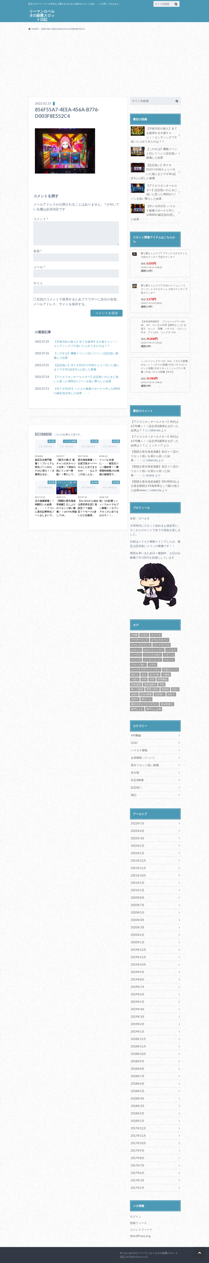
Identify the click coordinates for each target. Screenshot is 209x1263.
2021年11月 (138, 868)
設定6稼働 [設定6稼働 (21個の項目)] (146, 694)
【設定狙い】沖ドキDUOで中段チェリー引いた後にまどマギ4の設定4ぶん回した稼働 (86, 367)
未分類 (135, 772)
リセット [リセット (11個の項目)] (169, 659)
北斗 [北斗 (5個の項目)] (144, 674)
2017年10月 (138, 1143)
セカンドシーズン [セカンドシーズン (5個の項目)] (153, 649)
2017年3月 (137, 1180)
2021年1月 (137, 890)
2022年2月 (137, 845)
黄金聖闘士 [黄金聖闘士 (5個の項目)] (167, 704)
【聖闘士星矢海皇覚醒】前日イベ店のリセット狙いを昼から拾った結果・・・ (155, 456)
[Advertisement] (104, 64)
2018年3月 (137, 1106)
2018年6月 (137, 1083)
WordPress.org (140, 1236)
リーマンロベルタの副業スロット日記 (42, 15)
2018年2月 (137, 1113)
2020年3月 (137, 927)
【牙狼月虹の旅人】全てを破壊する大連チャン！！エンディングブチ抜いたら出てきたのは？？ (86, 344)
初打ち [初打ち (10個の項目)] (134, 674)
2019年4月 (137, 1009)
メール (39, 267)
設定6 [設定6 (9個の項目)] (134, 694)
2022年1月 (137, 853)
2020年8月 (137, 897)
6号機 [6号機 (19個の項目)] (134, 634)
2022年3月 (137, 838)
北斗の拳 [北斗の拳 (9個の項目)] (154, 674)
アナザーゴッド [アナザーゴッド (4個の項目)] (139, 639)
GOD (134, 742)
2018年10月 (138, 1053)
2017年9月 (137, 1150)
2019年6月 (137, 994)
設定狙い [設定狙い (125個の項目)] (159, 694)
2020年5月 (137, 912)
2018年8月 (137, 1068)
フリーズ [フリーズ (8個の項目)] (136, 659)
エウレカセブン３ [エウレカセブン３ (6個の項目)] (140, 644)
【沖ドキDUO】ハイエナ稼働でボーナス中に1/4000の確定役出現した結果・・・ (87, 391)
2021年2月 (137, 882)
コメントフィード (141, 1229)
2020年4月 (137, 920)
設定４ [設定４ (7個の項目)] (171, 694)
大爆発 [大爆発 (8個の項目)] (166, 674)
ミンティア (156, 445)
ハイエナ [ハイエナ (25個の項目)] (171, 649)
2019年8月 (137, 979)
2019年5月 (137, 1001)
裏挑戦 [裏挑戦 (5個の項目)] (165, 689)
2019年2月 (137, 1024)
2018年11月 (138, 1046)
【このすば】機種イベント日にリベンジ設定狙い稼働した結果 (86, 355)
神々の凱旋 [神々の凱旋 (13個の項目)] (137, 689)
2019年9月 (137, 972)
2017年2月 (137, 1187)
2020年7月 (137, 905)
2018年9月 (137, 1061)
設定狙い (136, 787)
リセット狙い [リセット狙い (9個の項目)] (138, 664)
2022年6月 (137, 830)
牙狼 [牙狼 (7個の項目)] (161, 684)
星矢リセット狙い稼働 (145, 765)
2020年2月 (137, 934)
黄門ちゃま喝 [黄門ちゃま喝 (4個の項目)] (153, 709)
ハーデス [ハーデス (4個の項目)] (136, 654)
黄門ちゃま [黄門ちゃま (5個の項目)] (137, 709)
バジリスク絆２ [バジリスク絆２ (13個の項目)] (152, 654)
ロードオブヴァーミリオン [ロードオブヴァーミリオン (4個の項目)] (145, 669)
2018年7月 (137, 1076)
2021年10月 (138, 875)
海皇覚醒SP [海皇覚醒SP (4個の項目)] (150, 684)
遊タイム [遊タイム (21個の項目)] (146, 699)
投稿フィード (138, 1223)
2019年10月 (138, 964)
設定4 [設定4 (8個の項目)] (175, 689)
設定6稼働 (137, 780)
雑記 (133, 794)
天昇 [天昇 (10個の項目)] (152, 679)
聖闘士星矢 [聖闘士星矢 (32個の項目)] (152, 689)
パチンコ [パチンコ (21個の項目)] (169, 654)
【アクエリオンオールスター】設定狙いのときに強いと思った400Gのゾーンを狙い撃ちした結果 (86, 379)
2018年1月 (137, 1120)
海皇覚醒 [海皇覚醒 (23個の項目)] (136, 684)
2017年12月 (138, 1128)
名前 (37, 251)
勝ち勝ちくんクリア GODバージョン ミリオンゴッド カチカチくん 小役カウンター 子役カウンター (164, 289)
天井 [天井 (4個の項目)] (144, 679)
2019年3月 (137, 1016)
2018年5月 (137, 1091)
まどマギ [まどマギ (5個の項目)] (156, 634)
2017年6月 (137, 1173)
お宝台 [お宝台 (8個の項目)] (144, 634)
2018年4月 (137, 1098)
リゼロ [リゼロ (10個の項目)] (152, 664)
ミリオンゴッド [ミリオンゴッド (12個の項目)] (152, 659)
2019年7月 (137, 987)
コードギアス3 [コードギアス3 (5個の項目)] (161, 644)
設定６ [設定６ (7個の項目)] (134, 699)
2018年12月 (138, 1039)
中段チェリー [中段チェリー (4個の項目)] (170, 669)
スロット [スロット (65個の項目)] (136, 649)
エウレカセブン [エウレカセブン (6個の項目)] (159, 639)
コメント (40, 219)
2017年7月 (137, 1165)
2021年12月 (138, 860)
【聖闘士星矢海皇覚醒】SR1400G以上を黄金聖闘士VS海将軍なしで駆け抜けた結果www (155, 486)
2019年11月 (138, 957)
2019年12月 (138, 949)
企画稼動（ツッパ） (143, 757)
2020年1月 (137, 942)
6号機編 (136, 735)
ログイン (135, 1216)
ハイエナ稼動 (139, 750)
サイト (38, 283)
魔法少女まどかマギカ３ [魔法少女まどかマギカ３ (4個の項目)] (144, 704)
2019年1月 (137, 1031)
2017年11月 (138, 1135)
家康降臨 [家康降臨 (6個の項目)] (162, 679)
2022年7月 (137, 823)
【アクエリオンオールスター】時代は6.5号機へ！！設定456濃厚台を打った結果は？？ (155, 426)
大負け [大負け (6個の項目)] (134, 679)
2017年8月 (137, 1158)
